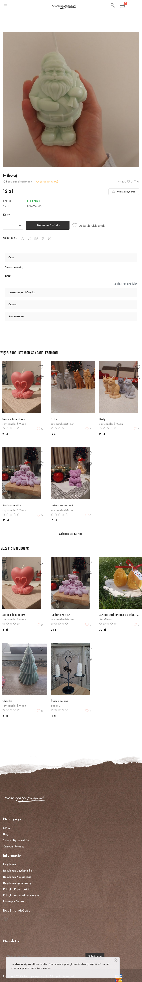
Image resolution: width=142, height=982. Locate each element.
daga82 (55, 705)
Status (7, 200)
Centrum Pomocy (13, 846)
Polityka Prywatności (16, 889)
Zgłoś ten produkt (125, 283)
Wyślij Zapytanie (123, 191)
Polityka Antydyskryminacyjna (21, 895)
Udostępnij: (10, 237)
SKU (6, 206)
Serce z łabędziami (14, 419)
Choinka (7, 701)
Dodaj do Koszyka (47, 225)
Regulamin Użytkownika (17, 870)
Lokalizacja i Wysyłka (21, 292)
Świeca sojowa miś (62, 505)
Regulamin (9, 864)
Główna (7, 828)
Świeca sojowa (60, 701)
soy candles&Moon (20, 181)
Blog (6, 834)
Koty (54, 419)
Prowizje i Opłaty (14, 901)
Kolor (6, 214)
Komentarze (16, 316)
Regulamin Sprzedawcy (17, 883)
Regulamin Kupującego (17, 877)
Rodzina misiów (11, 505)
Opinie (12, 304)
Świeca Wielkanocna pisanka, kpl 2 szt (119, 614)
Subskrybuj (95, 956)
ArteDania (105, 619)
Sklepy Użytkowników (16, 840)
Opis (11, 257)
